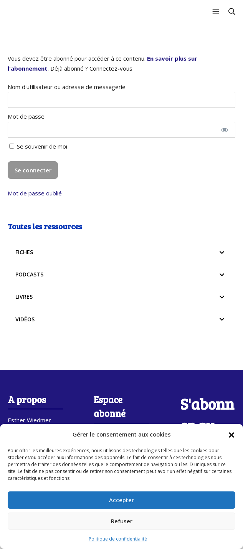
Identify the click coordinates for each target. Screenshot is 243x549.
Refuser (121, 521)
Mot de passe (26, 116)
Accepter (121, 500)
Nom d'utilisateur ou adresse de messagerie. (67, 87)
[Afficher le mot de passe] (224, 130)
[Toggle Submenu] (221, 252)
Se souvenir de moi (38, 146)
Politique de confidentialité (118, 539)
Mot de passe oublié (35, 193)
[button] (231, 434)
